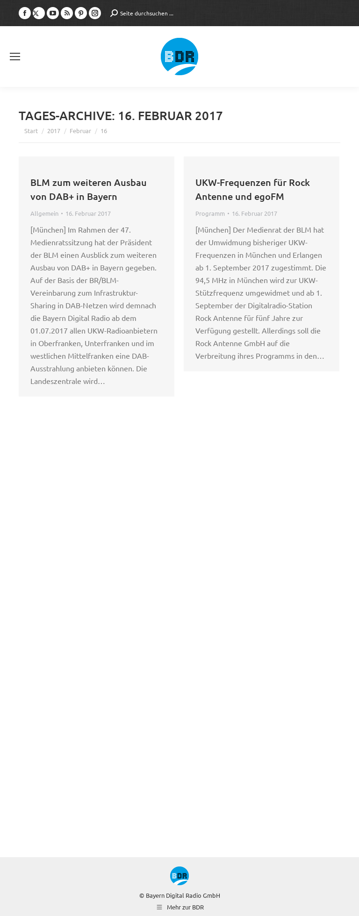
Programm (210, 213)
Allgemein (44, 213)
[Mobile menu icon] (15, 56)
